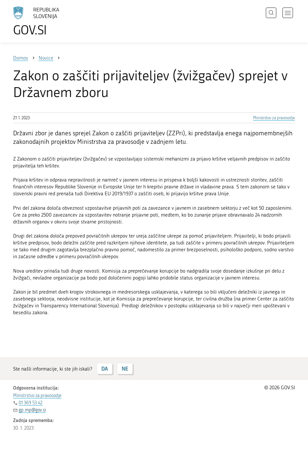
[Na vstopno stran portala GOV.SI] (45, 21)
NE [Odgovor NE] (125, 368)
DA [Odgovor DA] (104, 368)
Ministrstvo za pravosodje (274, 118)
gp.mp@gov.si (32, 410)
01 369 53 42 (31, 403)
